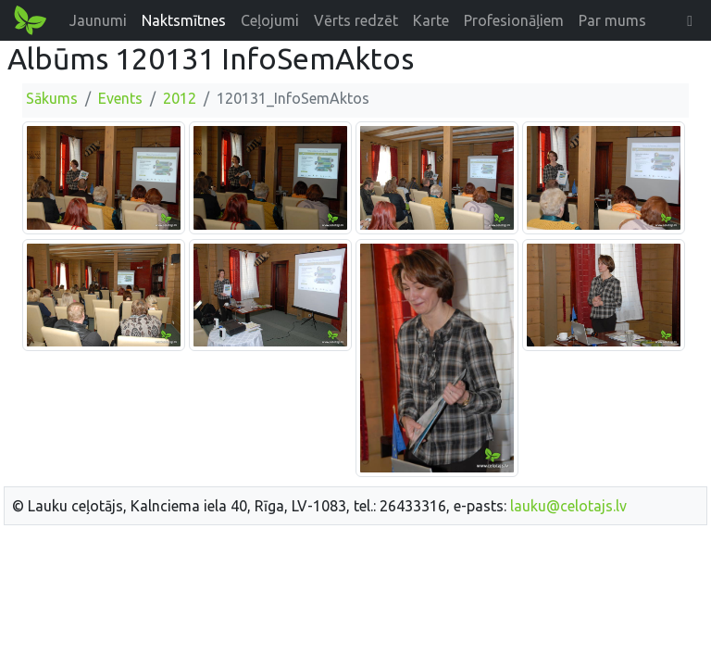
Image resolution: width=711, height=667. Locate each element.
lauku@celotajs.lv (568, 505)
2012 (179, 98)
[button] (690, 20)
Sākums (52, 98)
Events (120, 98)
